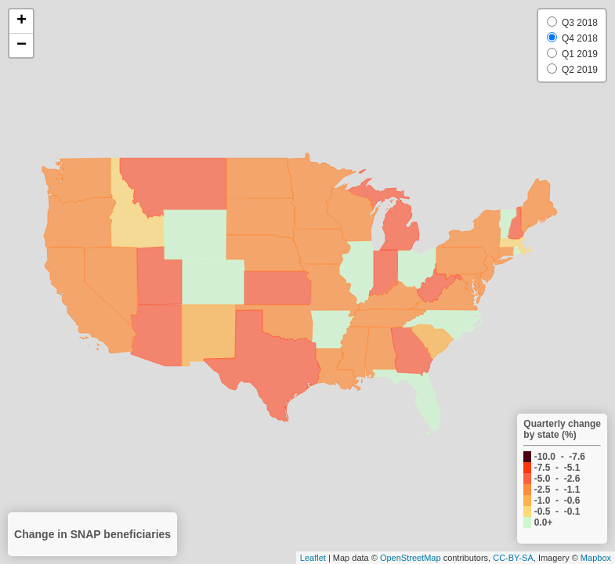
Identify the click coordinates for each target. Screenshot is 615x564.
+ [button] (21, 21)
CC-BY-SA (513, 557)
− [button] (21, 45)
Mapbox (596, 557)
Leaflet (313, 557)
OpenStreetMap (410, 557)
